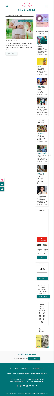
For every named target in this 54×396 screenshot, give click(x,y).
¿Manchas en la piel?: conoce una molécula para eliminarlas (42, 199)
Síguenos (34, 358)
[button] (39, 250)
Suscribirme (42, 239)
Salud (39, 44)
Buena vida (40, 106)
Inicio (12, 369)
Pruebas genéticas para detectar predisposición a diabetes (42, 50)
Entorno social (25, 21)
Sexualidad (41, 86)
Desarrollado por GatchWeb (40, 393)
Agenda (40, 379)
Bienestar (40, 173)
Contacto (32, 379)
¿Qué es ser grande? (18, 379)
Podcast (42, 278)
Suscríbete (43, 296)
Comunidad (39, 381)
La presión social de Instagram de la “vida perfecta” (41, 178)
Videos (42, 257)
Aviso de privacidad (24, 393)
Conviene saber (23, 374)
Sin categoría (42, 153)
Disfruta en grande (39, 374)
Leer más (11, 53)
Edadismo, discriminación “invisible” (19, 44)
